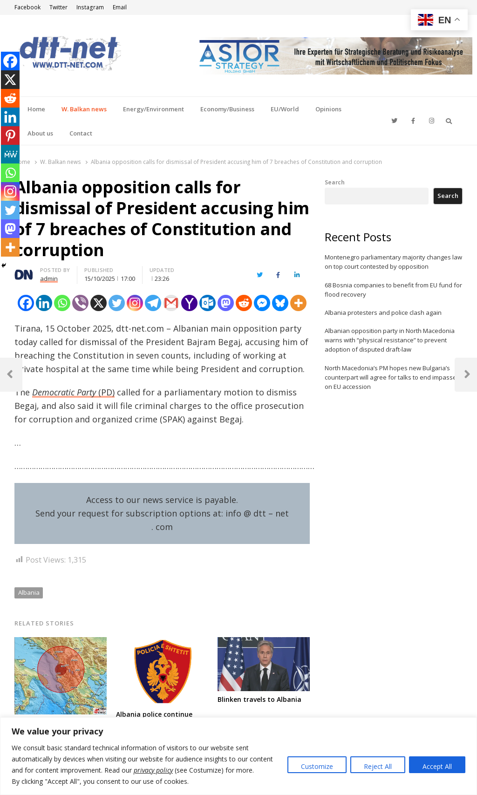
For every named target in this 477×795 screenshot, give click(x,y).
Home (36, 109)
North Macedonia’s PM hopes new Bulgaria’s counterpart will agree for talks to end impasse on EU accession (391, 377)
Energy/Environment (153, 109)
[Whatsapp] (62, 303)
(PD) (73, 392)
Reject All (378, 766)
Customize (317, 766)
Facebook (27, 7)
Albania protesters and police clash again (383, 312)
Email (120, 7)
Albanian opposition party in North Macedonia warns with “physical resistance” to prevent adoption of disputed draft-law (390, 339)
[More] (298, 303)
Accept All (437, 766)
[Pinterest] (10, 135)
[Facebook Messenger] (262, 303)
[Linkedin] (44, 303)
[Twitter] (117, 303)
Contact (80, 133)
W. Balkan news (84, 109)
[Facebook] (26, 303)
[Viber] (80, 303)
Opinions (328, 109)
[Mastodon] (226, 303)
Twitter (58, 7)
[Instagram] (135, 303)
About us (40, 133)
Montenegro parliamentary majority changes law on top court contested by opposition (393, 262)
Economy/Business (227, 109)
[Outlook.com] (207, 303)
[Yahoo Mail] (189, 303)
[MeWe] (10, 154)
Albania (29, 592)
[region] (238, 756)
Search (335, 182)
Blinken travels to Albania (259, 699)
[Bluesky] (280, 303)
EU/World (285, 109)
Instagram (90, 7)
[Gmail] (171, 303)
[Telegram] (153, 303)
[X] (98, 303)
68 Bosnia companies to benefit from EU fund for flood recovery (393, 290)
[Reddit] (244, 303)
